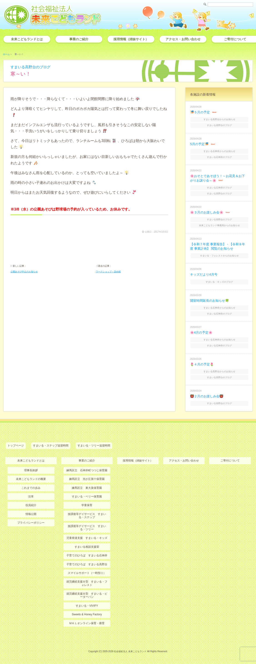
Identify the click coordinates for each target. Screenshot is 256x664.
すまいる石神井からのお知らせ (219, 151)
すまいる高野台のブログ (30, 67)
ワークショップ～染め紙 (108, 271)
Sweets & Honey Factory (87, 614)
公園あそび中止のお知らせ (24, 271)
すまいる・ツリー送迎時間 (94, 445)
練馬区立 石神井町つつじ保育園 (86, 470)
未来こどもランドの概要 (31, 479)
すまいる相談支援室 (87, 546)
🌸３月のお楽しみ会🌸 (206, 212)
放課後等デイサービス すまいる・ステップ (87, 515)
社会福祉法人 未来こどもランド (130, 651)
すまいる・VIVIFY (87, 605)
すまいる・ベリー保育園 (87, 496)
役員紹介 (30, 505)
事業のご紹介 (78, 39)
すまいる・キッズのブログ (219, 282)
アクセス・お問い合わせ (183, 39)
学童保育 (86, 505)
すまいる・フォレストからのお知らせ (219, 255)
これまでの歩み (30, 487)
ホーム (6, 54)
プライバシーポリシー (31, 522)
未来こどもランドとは (27, 39)
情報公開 (30, 514)
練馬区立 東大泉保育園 (87, 487)
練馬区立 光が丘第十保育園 (87, 479)
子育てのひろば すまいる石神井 (86, 555)
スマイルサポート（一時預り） (87, 573)
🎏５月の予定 (200, 112)
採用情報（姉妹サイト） (130, 39)
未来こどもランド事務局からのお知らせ (219, 225)
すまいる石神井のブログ (219, 157)
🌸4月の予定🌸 (201, 332)
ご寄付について (230, 460)
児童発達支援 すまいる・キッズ (86, 538)
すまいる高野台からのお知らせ (219, 119)
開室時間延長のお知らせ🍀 (209, 300)
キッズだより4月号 (203, 274)
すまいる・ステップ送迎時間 (50, 445)
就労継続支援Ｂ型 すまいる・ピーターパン (86, 595)
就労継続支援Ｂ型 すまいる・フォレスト (86, 583)
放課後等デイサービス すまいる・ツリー (87, 528)
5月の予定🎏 (199, 144)
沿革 (31, 496)
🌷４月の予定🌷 (202, 364)
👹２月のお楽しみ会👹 (206, 396)
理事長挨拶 (31, 470)
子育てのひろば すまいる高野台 (86, 564)
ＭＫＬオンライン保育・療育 (87, 623)
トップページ (16, 445)
